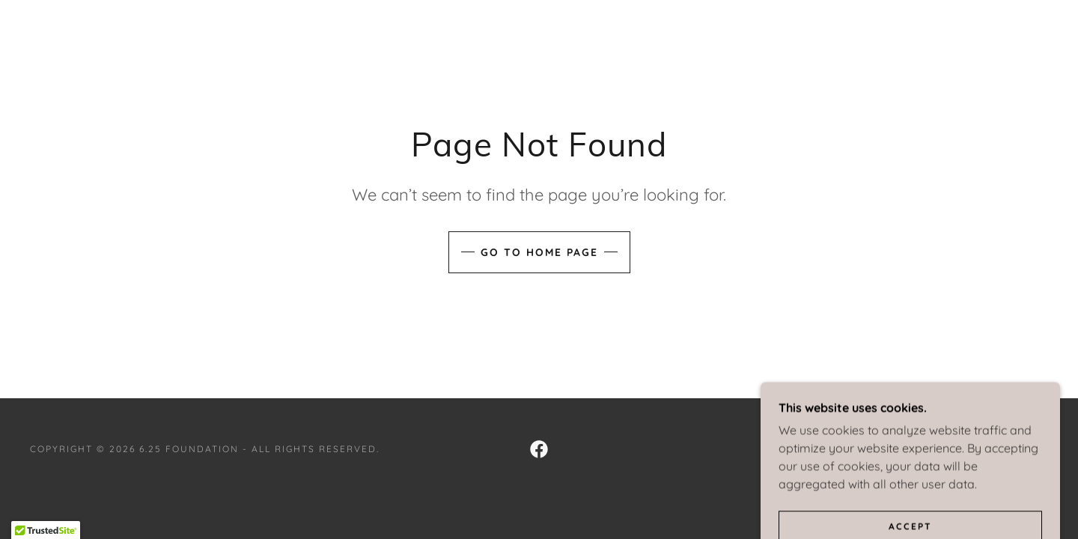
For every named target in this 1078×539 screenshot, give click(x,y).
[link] (539, 449)
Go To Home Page (539, 252)
